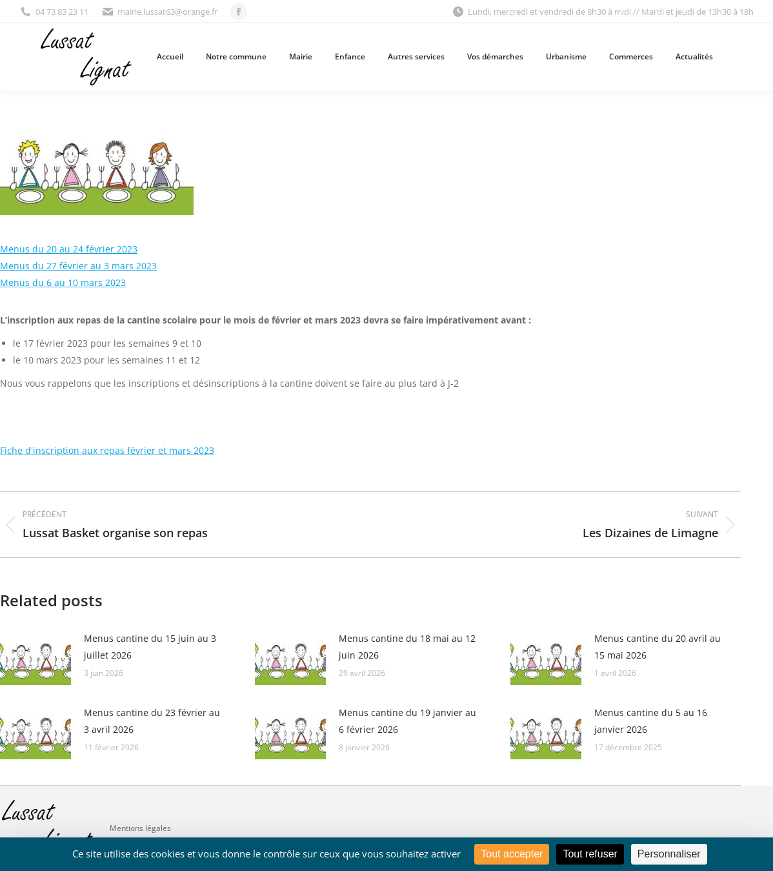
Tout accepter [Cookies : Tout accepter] (512, 853)
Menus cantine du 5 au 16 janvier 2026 (650, 720)
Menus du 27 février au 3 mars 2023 (78, 266)
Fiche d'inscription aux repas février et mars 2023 (107, 450)
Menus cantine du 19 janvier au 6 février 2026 (407, 720)
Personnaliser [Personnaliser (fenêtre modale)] (669, 853)
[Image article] (35, 659)
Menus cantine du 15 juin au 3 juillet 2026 (150, 646)
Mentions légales (140, 828)
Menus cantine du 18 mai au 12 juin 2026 (407, 646)
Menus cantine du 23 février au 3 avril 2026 (152, 720)
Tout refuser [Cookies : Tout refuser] (590, 853)
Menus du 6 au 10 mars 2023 (63, 282)
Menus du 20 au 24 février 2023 (68, 249)
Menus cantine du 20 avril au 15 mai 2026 (657, 646)
